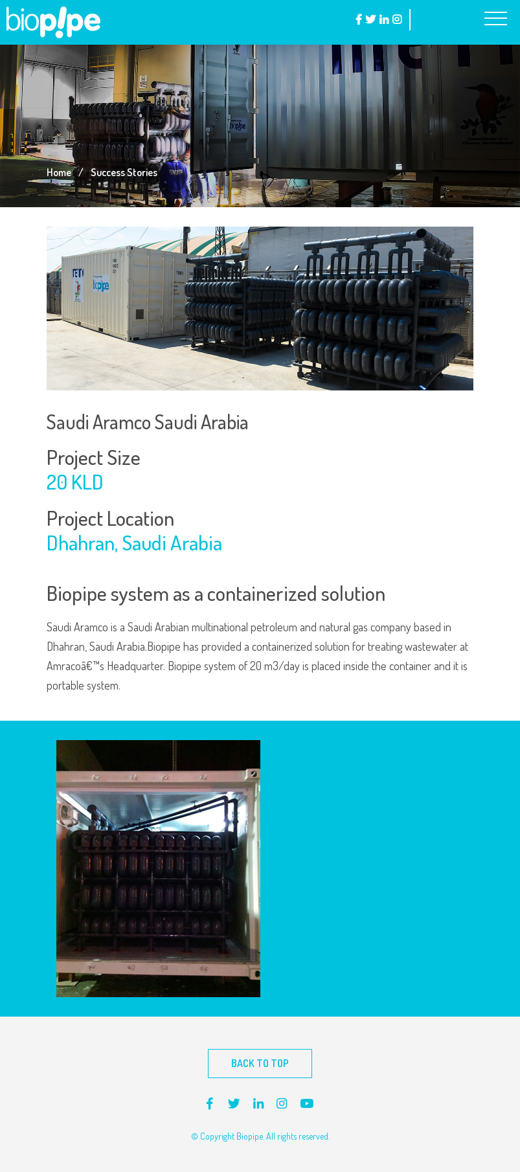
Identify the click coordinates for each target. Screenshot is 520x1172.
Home (59, 172)
